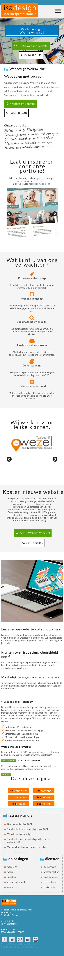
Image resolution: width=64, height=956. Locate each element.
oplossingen (18, 859)
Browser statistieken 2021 (19, 824)
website (10, 872)
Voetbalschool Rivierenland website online (26, 847)
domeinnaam (50, 867)
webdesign (18, 791)
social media (49, 887)
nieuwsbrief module (16, 882)
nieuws (43, 797)
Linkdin (27, 939)
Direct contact (9, 760)
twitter (12, 939)
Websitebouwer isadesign (19, 834)
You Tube (35, 939)
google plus (20, 939)
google (18, 803)
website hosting (51, 872)
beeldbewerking (51, 877)
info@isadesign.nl (9, 923)
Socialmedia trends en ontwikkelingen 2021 (27, 829)
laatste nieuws (20, 816)
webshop (19, 797)
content (44, 791)
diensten (52, 859)
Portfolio (6, 774)
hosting (44, 803)
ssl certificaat (50, 882)
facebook (4, 939)
